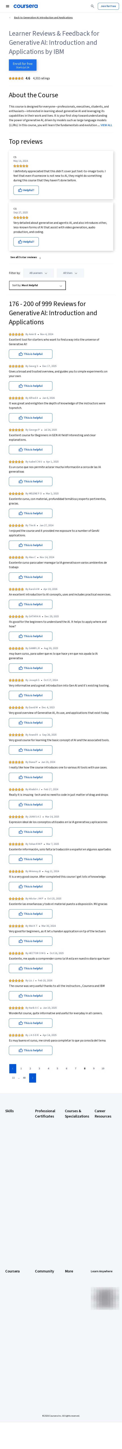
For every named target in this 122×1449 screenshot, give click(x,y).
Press (68, 1274)
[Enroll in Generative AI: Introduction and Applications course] (23, 65)
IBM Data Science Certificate (41, 1227)
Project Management (12, 1169)
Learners (40, 1274)
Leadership (11, 1285)
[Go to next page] (32, 1078)
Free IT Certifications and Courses (102, 1187)
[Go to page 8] (84, 1068)
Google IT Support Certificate (41, 1160)
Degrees (10, 1327)
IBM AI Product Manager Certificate (43, 1214)
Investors (70, 1280)
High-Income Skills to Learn (102, 1198)
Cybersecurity (13, 1131)
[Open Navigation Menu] (7, 6)
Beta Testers (42, 1285)
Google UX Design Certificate (41, 1187)
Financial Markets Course (74, 1183)
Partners (40, 1280)
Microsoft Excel (13, 1161)
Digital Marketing (11, 1144)
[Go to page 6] (66, 1068)
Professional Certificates (12, 1310)
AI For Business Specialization (73, 1132)
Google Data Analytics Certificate (42, 1147)
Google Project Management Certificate (43, 1174)
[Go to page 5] (57, 1068)
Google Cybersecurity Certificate (43, 1134)
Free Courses (13, 1365)
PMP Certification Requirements (103, 1223)
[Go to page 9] (93, 1068)
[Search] (92, 6)
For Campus (12, 1344)
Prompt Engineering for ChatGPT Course (74, 1208)
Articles (69, 1314)
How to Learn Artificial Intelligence (102, 1210)
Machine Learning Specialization (73, 1195)
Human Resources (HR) (14, 1153)
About (8, 1274)
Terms (68, 1285)
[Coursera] (26, 6)
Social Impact (12, 1359)
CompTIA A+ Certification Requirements (103, 1147)
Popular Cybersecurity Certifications (103, 1236)
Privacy (69, 1291)
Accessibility (72, 1302)
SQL (7, 1182)
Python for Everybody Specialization (73, 1221)
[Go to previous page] (12, 1068)
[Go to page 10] (102, 1068)
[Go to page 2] (30, 1068)
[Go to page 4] (48, 1068)
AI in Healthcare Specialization (73, 1151)
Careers (9, 1291)
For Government (14, 1338)
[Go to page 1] (21, 1068)
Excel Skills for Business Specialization (73, 1172)
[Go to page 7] (75, 1068)
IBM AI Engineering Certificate (41, 1200)
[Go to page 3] (39, 1068)
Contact (69, 1308)
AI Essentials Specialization (73, 1123)
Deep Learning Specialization (73, 1161)
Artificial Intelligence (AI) (14, 1123)
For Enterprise (13, 1333)
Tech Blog (40, 1306)
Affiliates (70, 1325)
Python (9, 1176)
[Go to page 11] (13, 1078)
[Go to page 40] (24, 1078)
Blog (37, 1291)
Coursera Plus (13, 1302)
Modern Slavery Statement (74, 1333)
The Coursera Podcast (43, 1298)
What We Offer (13, 1280)
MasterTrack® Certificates (13, 1319)
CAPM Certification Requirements (103, 1134)
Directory (70, 1319)
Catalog (9, 1297)
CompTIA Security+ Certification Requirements (103, 1162)
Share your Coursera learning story (13, 1374)
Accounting (11, 1116)
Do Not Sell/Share (71, 1342)
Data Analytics (13, 1136)
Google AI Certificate (41, 1123)
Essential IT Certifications (102, 1176)
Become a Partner (11, 1352)
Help (67, 1297)
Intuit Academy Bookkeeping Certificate (43, 1240)
